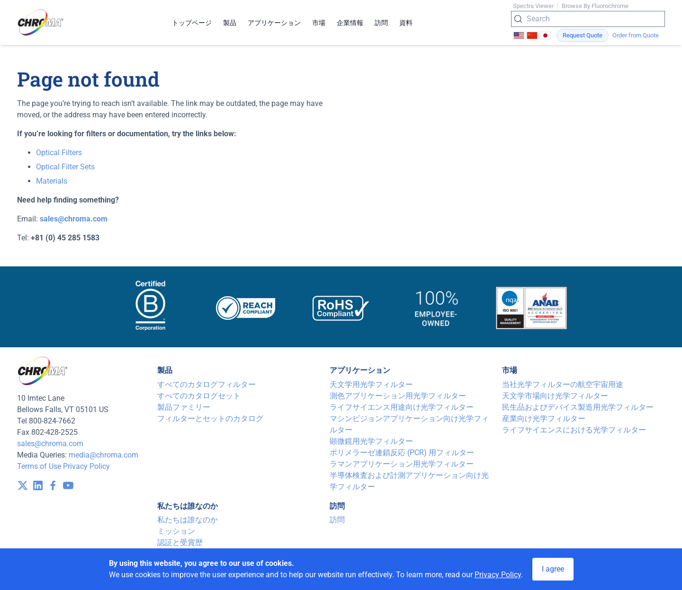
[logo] (40, 22)
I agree (553, 568)
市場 (318, 22)
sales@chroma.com (50, 443)
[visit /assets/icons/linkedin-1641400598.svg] (38, 485)
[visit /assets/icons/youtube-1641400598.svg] (68, 485)
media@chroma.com (103, 454)
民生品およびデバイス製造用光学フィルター (578, 407)
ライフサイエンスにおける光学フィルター (574, 429)
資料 (406, 22)
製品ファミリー (183, 407)
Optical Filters (59, 152)
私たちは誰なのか (187, 519)
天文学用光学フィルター (371, 384)
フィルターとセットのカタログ (210, 418)
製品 (229, 22)
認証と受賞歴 (180, 542)
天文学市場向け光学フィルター (555, 395)
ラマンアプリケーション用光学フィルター (402, 463)
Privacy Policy (86, 466)
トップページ (192, 22)
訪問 (381, 22)
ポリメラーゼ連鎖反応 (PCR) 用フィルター (402, 452)
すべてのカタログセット (199, 395)
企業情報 (350, 22)
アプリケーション (274, 22)
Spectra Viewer (533, 6)
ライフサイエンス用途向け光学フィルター (402, 407)
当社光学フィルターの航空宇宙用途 (562, 384)
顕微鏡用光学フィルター (371, 441)
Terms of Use (39, 466)
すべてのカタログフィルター (206, 384)
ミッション (176, 531)
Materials (51, 180)
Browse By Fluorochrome (595, 6)
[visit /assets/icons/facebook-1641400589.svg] (53, 485)
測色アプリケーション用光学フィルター (398, 395)
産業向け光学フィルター (543, 418)
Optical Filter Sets (65, 166)
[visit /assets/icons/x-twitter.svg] (22, 485)
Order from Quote (635, 35)
